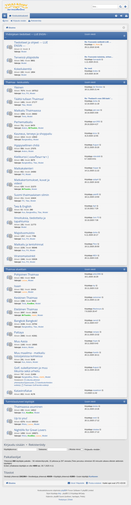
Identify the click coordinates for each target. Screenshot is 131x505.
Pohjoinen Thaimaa (26, 274)
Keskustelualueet (20, 16)
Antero (24, 128)
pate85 (96, 194)
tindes (95, 71)
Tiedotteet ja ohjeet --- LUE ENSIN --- (31, 44)
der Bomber (98, 87)
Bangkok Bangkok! (26, 321)
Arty (59, 493)
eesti (95, 418)
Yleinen (19, 87)
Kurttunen (93, 476)
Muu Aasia (20, 341)
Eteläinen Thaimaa (26, 309)
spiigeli (96, 179)
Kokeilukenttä (23, 69)
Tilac (24, 105)
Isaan (17, 286)
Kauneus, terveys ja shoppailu (33, 134)
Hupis (95, 341)
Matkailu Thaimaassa (27, 110)
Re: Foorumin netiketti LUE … (98, 42)
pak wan (96, 110)
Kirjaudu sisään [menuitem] (122, 16)
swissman (97, 297)
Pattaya (19, 332)
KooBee (30, 303)
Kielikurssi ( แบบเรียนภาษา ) (31, 157)
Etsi (6, 21)
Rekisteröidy (36, 21)
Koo (23, 93)
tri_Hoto (96, 44)
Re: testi (88, 68)
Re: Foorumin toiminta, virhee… (99, 57)
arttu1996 (97, 274)
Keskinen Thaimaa (25, 298)
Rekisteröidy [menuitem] (127, 16)
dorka (95, 101)
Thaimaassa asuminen (28, 407)
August (96, 145)
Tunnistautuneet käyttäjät (20, 401)
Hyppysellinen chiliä (26, 145)
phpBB (63, 490)
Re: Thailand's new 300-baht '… (99, 98)
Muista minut (76, 449)
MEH (95, 255)
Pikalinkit (5, 16)
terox (95, 133)
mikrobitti (96, 156)
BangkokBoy (27, 140)
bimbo (95, 406)
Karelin (96, 352)
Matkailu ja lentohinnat (28, 244)
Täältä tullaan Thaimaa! (29, 99)
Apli (94, 206)
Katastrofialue (23, 391)
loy (94, 285)
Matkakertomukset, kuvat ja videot (31, 181)
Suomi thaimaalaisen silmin (31, 195)
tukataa (96, 429)
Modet (23, 52)
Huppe (95, 168)
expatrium (97, 390)
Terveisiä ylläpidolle (26, 57)
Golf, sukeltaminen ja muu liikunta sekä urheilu (31, 369)
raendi (95, 320)
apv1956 (96, 122)
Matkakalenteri (23, 168)
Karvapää (97, 59)
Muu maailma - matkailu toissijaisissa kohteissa (29, 354)
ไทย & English (22, 206)
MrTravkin (32, 128)
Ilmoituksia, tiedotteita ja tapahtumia (30, 219)
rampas (96, 332)
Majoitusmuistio (24, 233)
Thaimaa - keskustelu (17, 82)
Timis (24, 116)
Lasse (24, 280)
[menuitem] (116, 15)
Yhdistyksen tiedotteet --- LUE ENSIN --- (26, 36)
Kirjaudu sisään (19, 21)
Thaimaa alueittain (16, 269)
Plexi (95, 244)
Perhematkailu (23, 122)
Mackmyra (97, 309)
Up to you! (20, 418)
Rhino (35, 377)
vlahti (34, 315)
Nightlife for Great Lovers (30, 430)
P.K (27, 93)
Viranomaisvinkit (24, 256)
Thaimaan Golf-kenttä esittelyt (35, 385)
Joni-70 (96, 217)
